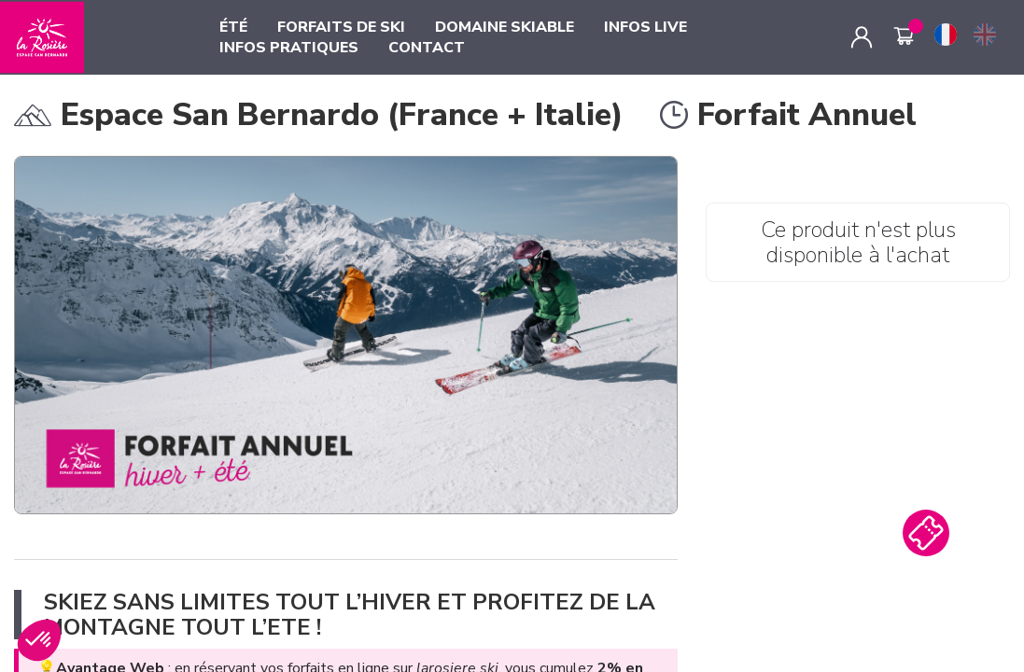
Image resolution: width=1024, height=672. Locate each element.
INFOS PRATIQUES (288, 47)
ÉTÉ (233, 27)
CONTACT (426, 47)
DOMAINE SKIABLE (504, 27)
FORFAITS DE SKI (341, 27)
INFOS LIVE (645, 27)
